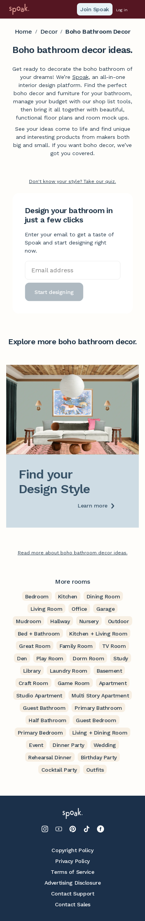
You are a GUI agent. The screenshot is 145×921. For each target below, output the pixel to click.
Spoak (80, 77)
